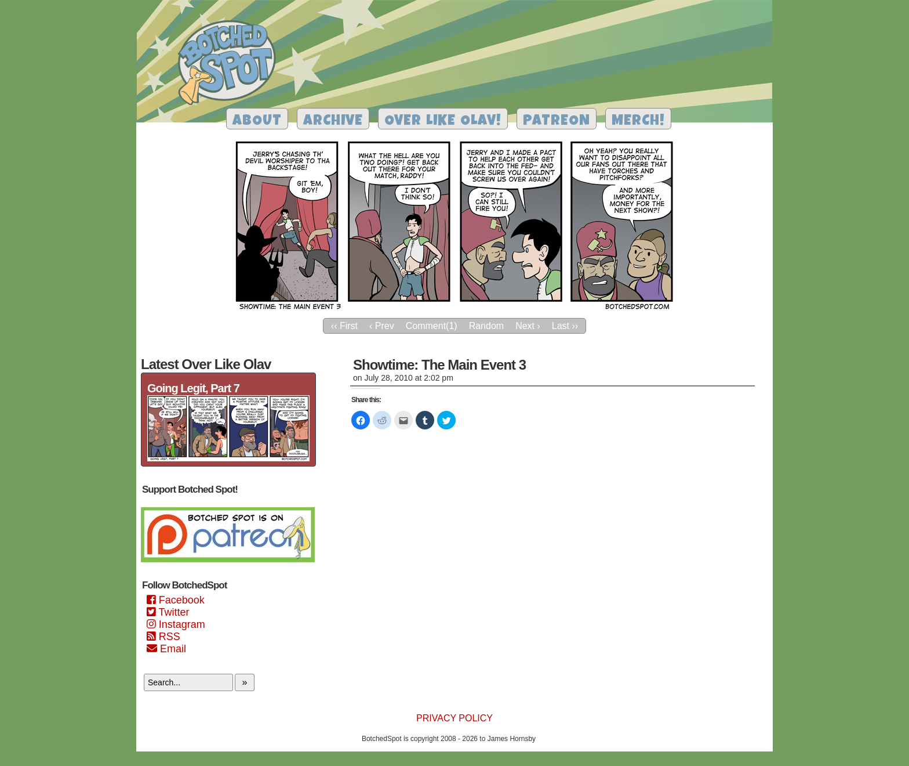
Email (166, 649)
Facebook (176, 600)
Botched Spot (231, 64)
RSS (163, 636)
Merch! (638, 121)
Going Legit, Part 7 (193, 388)
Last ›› (565, 326)
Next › (527, 326)
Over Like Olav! (442, 121)
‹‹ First (344, 326)
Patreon (556, 121)
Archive (333, 121)
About (257, 121)
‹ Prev (381, 326)
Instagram (176, 624)
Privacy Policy (454, 718)
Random (486, 326)
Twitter (168, 612)
